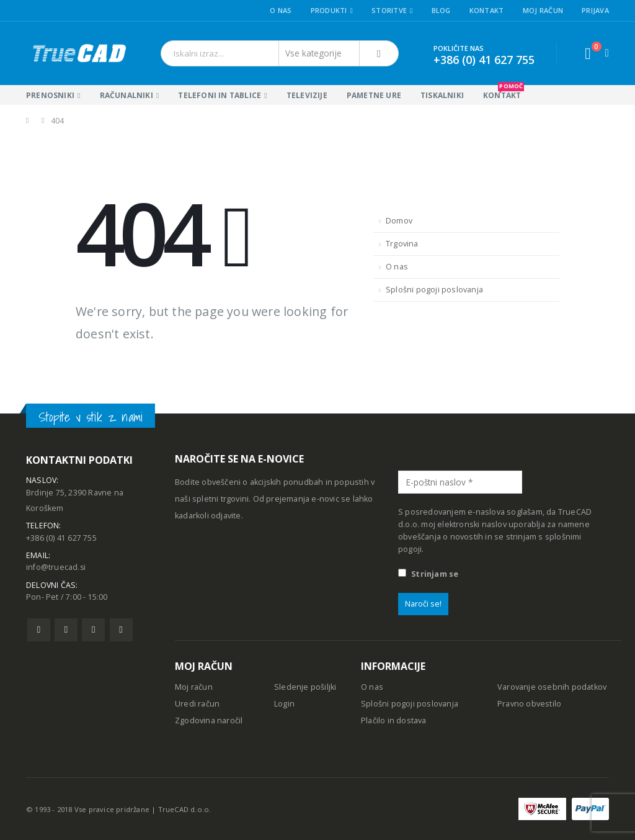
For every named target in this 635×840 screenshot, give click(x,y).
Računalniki (126, 95)
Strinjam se (428, 574)
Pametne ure (374, 95)
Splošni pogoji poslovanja (434, 289)
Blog (441, 10)
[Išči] (379, 53)
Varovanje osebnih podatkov (551, 687)
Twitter (66, 636)
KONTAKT (503, 93)
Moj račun (543, 10)
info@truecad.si (56, 571)
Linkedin (121, 636)
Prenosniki (50, 95)
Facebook (38, 636)
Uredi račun (197, 703)
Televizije (306, 95)
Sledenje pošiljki (305, 687)
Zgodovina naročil (208, 720)
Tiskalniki (442, 95)
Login (284, 703)
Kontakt (486, 10)
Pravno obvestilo (529, 703)
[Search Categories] (319, 53)
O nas (280, 10)
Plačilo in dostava (394, 720)
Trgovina (402, 243)
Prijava (595, 10)
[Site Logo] (78, 53)
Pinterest (93, 636)
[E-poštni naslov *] (460, 482)
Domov (399, 220)
